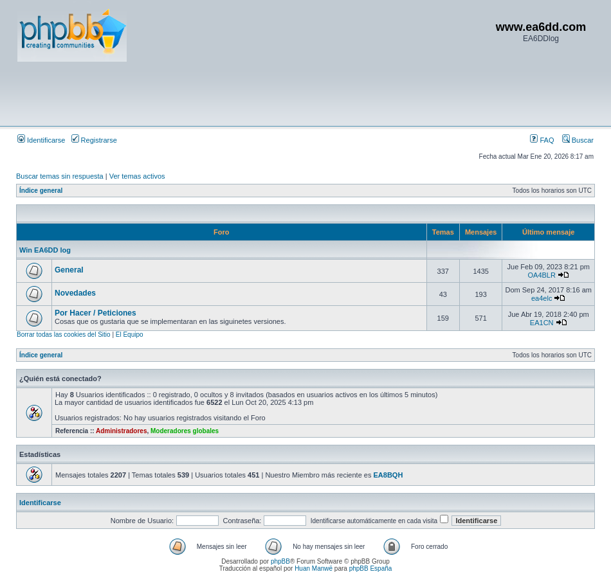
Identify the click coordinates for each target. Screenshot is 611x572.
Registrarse (94, 140)
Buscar (578, 140)
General (69, 269)
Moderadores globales (184, 430)
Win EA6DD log (45, 250)
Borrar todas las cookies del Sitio (64, 334)
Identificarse (41, 140)
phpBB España (370, 568)
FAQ (542, 140)
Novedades (75, 293)
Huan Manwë (314, 568)
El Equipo (129, 334)
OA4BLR (541, 275)
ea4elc (541, 298)
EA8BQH (388, 475)
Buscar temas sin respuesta (60, 176)
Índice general (40, 190)
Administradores (121, 430)
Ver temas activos (137, 176)
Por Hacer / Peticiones (95, 312)
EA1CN (542, 322)
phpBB (280, 561)
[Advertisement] (251, 93)
